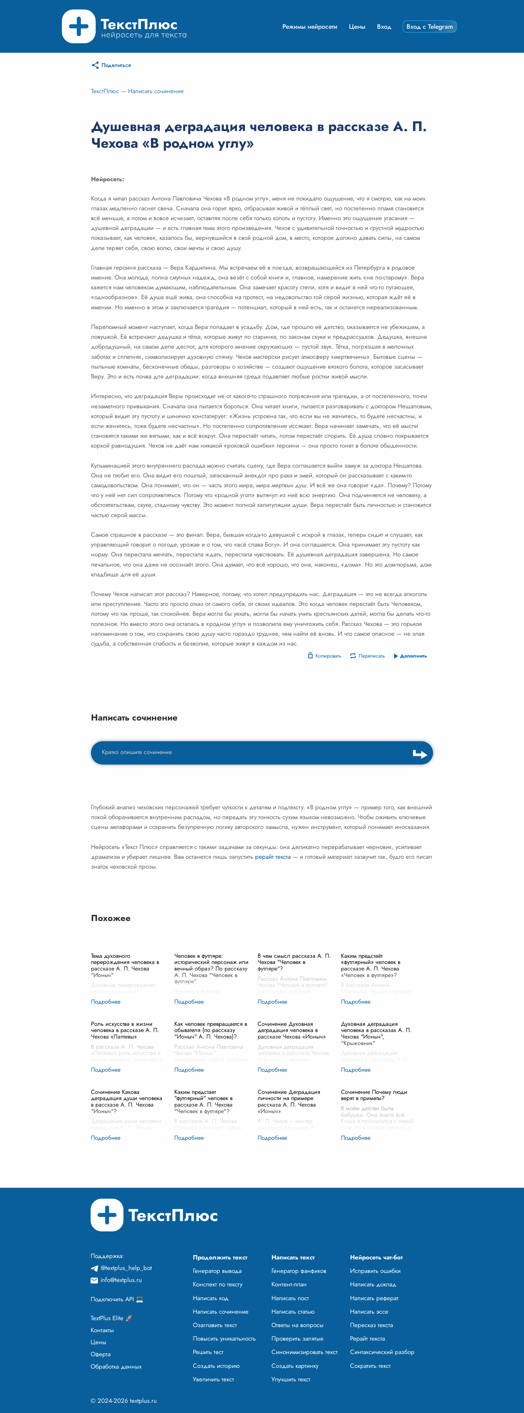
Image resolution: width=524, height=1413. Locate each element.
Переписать (372, 655)
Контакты (102, 1330)
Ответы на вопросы (297, 1325)
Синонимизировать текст (304, 1351)
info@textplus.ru (121, 1279)
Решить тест (208, 1351)
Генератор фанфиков (298, 1270)
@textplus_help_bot (126, 1267)
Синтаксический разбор (382, 1351)
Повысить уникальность (224, 1338)
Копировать (328, 655)
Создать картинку (294, 1365)
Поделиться (116, 65)
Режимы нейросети (309, 26)
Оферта (101, 1354)
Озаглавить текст (215, 1325)
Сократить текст (370, 1365)
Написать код (211, 1298)
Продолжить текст (220, 1257)
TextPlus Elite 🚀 (112, 1318)
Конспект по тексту (217, 1284)
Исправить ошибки (375, 1270)
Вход (384, 26)
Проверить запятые (297, 1338)
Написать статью (293, 1311)
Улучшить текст (290, 1379)
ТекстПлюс (105, 91)
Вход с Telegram (429, 26)
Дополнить (413, 655)
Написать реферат (374, 1298)
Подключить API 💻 (117, 1299)
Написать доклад (373, 1284)
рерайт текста (273, 856)
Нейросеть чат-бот (376, 1257)
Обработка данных (116, 1366)
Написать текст (293, 1257)
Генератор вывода (217, 1270)
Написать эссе (369, 1311)
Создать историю (216, 1365)
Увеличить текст (213, 1379)
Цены (357, 26)
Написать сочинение (156, 91)
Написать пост (290, 1298)
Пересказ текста (371, 1325)
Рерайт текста (367, 1338)
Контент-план (289, 1284)
